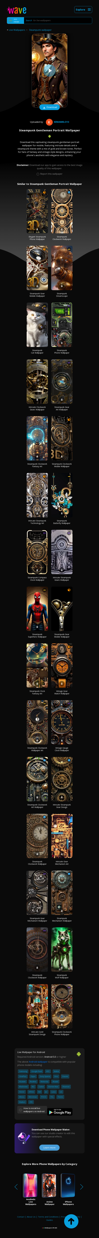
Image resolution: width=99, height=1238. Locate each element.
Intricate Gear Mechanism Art (62, 862)
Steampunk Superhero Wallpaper (37, 635)
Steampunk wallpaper (40, 29)
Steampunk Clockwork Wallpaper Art (37, 749)
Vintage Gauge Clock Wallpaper (62, 749)
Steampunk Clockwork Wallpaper (62, 237)
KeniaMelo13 (57, 121)
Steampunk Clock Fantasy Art (37, 692)
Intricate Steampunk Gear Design (62, 805)
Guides (49, 1220)
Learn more (49, 1147)
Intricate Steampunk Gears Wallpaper (62, 578)
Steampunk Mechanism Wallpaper (62, 919)
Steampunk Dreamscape (62, 294)
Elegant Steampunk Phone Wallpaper (37, 237)
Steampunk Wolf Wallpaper (62, 976)
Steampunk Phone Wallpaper (61, 351)
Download (49, 107)
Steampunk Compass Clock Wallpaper (37, 578)
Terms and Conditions (48, 1216)
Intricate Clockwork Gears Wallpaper (37, 408)
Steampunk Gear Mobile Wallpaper (37, 294)
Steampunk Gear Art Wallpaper (61, 408)
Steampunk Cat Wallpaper (37, 351)
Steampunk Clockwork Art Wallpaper (37, 805)
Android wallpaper (38, 1061)
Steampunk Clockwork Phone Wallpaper (62, 1033)
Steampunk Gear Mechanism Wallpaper (37, 919)
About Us (31, 1216)
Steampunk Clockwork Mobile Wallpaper (62, 465)
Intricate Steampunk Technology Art (37, 521)
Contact (20, 1216)
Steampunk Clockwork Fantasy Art (37, 465)
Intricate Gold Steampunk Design (37, 1033)
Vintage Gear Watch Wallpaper (61, 692)
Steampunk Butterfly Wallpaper (61, 521)
